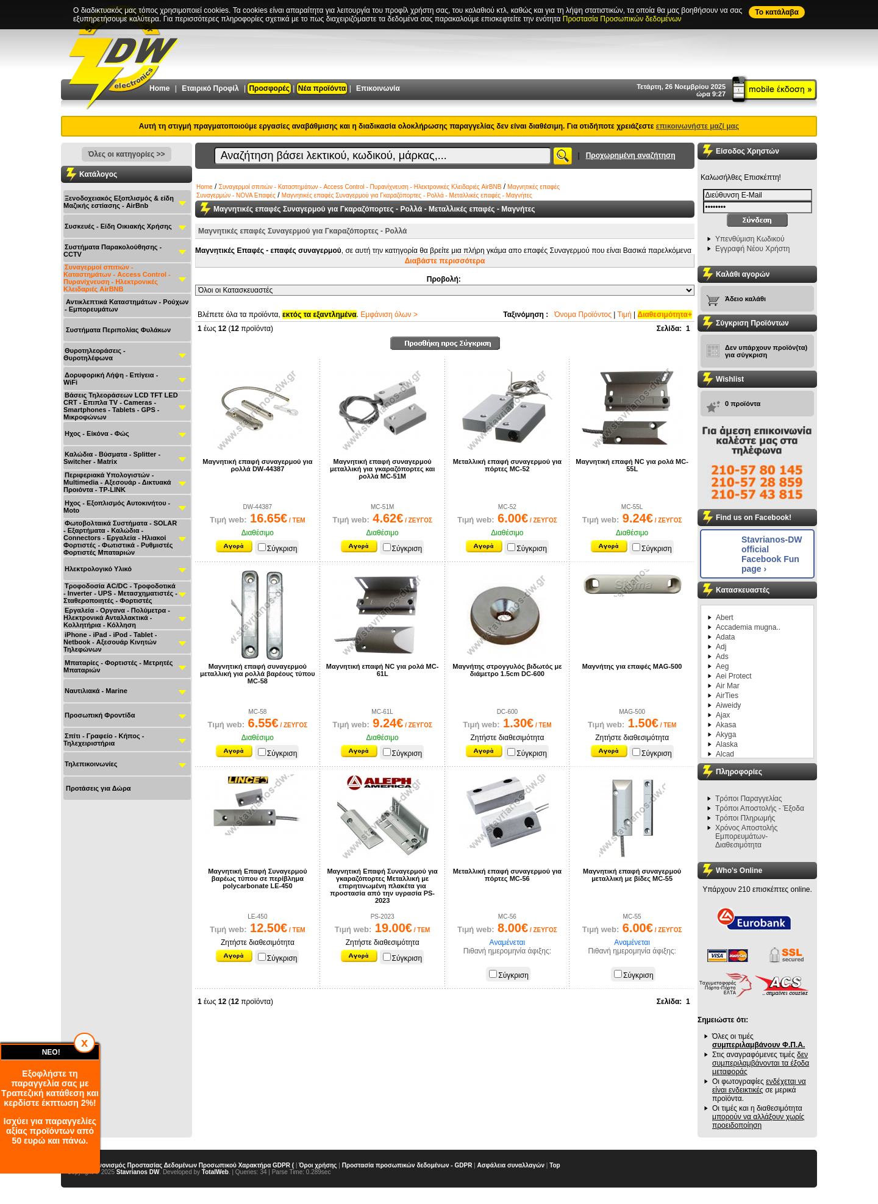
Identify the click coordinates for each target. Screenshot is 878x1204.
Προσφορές (269, 88)
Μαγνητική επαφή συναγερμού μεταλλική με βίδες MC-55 (632, 874)
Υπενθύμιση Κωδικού (750, 239)
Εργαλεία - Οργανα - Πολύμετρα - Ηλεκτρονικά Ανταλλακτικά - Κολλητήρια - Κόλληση (116, 618)
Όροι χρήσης (318, 1165)
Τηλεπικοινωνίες (91, 764)
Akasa (726, 725)
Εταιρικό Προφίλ (210, 88)
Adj (721, 647)
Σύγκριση (278, 548)
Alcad (725, 754)
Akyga (726, 734)
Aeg (722, 666)
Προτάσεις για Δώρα (98, 788)
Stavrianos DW (138, 1172)
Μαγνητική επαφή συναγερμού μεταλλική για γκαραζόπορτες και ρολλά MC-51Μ (382, 469)
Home (159, 88)
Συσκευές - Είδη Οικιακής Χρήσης (118, 226)
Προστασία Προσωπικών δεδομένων (622, 19)
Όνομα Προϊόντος (583, 314)
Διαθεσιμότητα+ (665, 314)
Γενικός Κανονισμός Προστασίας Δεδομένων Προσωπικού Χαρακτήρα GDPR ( (180, 1165)
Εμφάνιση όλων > (389, 314)
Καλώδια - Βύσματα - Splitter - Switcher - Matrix (111, 458)
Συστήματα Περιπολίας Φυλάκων (118, 329)
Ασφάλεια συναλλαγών (510, 1165)
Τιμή (625, 314)
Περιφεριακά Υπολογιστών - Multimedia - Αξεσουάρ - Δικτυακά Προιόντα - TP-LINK (117, 482)
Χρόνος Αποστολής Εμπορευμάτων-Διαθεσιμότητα (746, 836)
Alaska (727, 744)
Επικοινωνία (378, 88)
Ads (722, 656)
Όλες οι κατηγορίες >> (126, 154)
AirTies (727, 695)
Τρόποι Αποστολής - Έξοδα (759, 808)
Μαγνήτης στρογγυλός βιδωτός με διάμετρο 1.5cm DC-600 (507, 670)
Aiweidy (728, 705)
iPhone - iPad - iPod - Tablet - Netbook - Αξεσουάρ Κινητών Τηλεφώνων (110, 642)
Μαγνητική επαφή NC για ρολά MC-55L (632, 465)
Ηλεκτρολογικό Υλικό (98, 568)
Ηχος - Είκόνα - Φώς (97, 433)
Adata (725, 637)
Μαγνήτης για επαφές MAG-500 (632, 666)
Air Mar (728, 686)
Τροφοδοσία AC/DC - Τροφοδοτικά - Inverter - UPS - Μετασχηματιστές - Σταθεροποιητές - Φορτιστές (120, 593)
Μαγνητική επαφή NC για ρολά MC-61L (382, 670)
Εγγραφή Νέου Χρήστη (752, 248)
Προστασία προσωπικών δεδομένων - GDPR (407, 1165)
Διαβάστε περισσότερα (445, 261)
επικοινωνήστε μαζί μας (697, 126)
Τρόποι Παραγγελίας (748, 798)
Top (554, 1165)
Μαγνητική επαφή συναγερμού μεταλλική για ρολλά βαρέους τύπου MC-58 (257, 674)
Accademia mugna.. (748, 627)
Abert (724, 617)
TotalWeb (215, 1172)
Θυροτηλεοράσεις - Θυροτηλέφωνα (94, 354)
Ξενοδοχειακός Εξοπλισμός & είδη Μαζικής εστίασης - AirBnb (118, 201)
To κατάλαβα (777, 12)
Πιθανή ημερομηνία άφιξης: (507, 951)
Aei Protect (734, 676)
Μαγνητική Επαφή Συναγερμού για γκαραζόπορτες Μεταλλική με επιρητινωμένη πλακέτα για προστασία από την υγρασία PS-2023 (382, 885)
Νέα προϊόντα (322, 88)
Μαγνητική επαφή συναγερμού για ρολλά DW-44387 (257, 465)
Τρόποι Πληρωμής (745, 818)
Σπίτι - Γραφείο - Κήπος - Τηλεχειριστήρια (103, 739)
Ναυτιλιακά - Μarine (96, 690)
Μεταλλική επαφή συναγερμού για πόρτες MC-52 (507, 465)
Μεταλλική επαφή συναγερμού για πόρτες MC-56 (507, 874)
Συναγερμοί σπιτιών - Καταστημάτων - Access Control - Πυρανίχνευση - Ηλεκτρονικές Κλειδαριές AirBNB (117, 278)
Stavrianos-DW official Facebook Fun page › (771, 554)
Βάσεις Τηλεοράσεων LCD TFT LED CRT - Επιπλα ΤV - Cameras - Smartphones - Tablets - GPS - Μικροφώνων (120, 406)
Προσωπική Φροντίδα (100, 715)
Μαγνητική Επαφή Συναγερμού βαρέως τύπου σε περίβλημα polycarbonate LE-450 (257, 878)
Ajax (723, 715)
